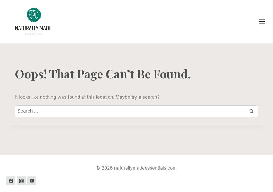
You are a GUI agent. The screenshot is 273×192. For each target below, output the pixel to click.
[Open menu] (264, 22)
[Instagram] (21, 180)
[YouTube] (31, 180)
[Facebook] (10, 180)
